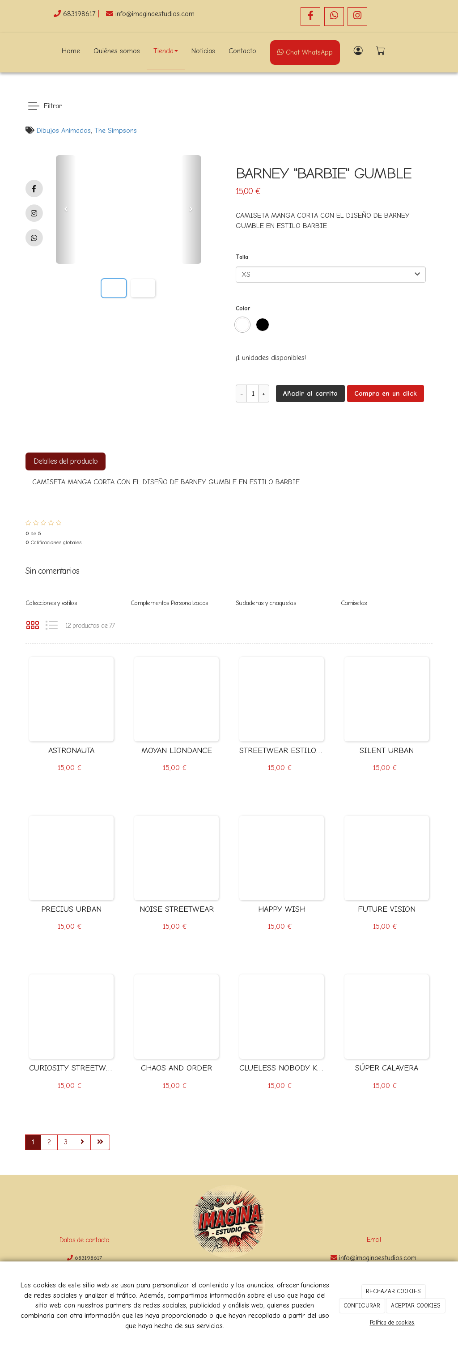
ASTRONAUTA (71, 750)
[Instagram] (357, 16)
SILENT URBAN (387, 750)
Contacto (242, 51)
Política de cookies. (392, 1322)
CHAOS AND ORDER (176, 1068)
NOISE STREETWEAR (177, 909)
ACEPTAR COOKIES (416, 1305)
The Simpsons (115, 131)
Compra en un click (385, 393)
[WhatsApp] (334, 16)
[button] (66, 209)
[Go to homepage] (16, 51)
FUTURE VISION (387, 909)
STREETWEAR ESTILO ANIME (281, 750)
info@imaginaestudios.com (155, 14)
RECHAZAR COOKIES (393, 1291)
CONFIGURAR (362, 1305)
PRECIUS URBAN (71, 909)
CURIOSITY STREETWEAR (71, 1068)
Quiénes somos (116, 51)
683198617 (80, 14)
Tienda (165, 51)
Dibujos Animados (64, 131)
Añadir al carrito (310, 393)
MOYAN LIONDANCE (176, 750)
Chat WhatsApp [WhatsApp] (305, 52)
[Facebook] (310, 16)
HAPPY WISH (281, 909)
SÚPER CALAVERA (386, 1068)
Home (71, 51)
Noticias (203, 51)
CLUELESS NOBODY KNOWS (281, 1068)
